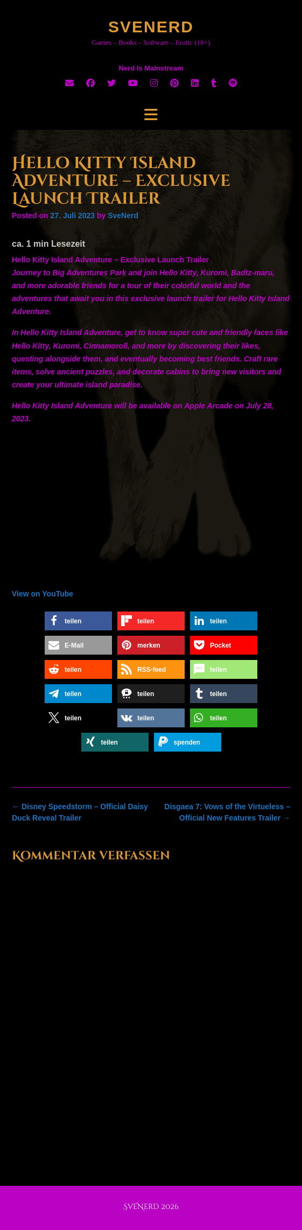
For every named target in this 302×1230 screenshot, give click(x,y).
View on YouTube (42, 593)
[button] (78, 620)
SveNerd (151, 27)
